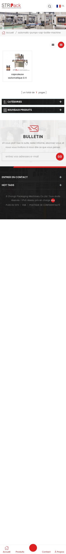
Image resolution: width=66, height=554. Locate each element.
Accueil (8, 33)
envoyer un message (33, 547)
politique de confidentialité (44, 205)
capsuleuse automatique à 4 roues (17, 78)
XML (24, 205)
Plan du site (12, 205)
